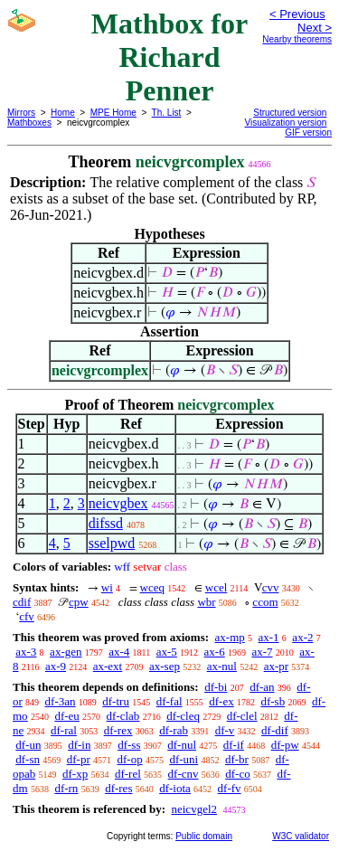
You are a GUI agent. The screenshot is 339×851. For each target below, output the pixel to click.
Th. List (167, 113)
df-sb (272, 701)
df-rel (128, 773)
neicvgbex (118, 503)
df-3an (60, 701)
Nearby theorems (297, 39)
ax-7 (261, 651)
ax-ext (107, 666)
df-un (28, 745)
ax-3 (25, 651)
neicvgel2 (194, 809)
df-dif (274, 730)
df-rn (66, 788)
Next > (314, 27)
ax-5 (166, 651)
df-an (262, 687)
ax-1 (269, 637)
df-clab (123, 716)
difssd (106, 523)
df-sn (27, 759)
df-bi (215, 687)
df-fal (169, 701)
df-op (129, 759)
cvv (270, 587)
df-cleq (183, 716)
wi (107, 587)
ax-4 (118, 651)
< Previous (297, 14)
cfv (26, 616)
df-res (118, 788)
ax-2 (302, 637)
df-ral (64, 730)
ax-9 (55, 666)
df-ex (221, 701)
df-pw (285, 745)
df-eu (66, 716)
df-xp (75, 773)
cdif (22, 602)
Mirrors (21, 113)
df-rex (118, 730)
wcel (216, 587)
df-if (233, 745)
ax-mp (230, 637)
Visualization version (285, 123)
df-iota (175, 788)
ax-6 (214, 651)
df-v (225, 730)
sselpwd (112, 543)
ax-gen (65, 651)
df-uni (183, 759)
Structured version (289, 113)
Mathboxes (29, 123)
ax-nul (222, 666)
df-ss (129, 745)
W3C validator (300, 836)
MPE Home (113, 113)
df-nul (181, 745)
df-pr (78, 759)
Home (63, 113)
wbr (206, 602)
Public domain (203, 836)
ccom (265, 602)
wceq (152, 587)
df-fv (229, 788)
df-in (79, 745)
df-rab (173, 730)
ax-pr (276, 666)
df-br (237, 759)
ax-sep (164, 666)
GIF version (308, 132)
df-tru (115, 701)
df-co (237, 773)
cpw (79, 602)
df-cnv (183, 773)
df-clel (242, 716)
